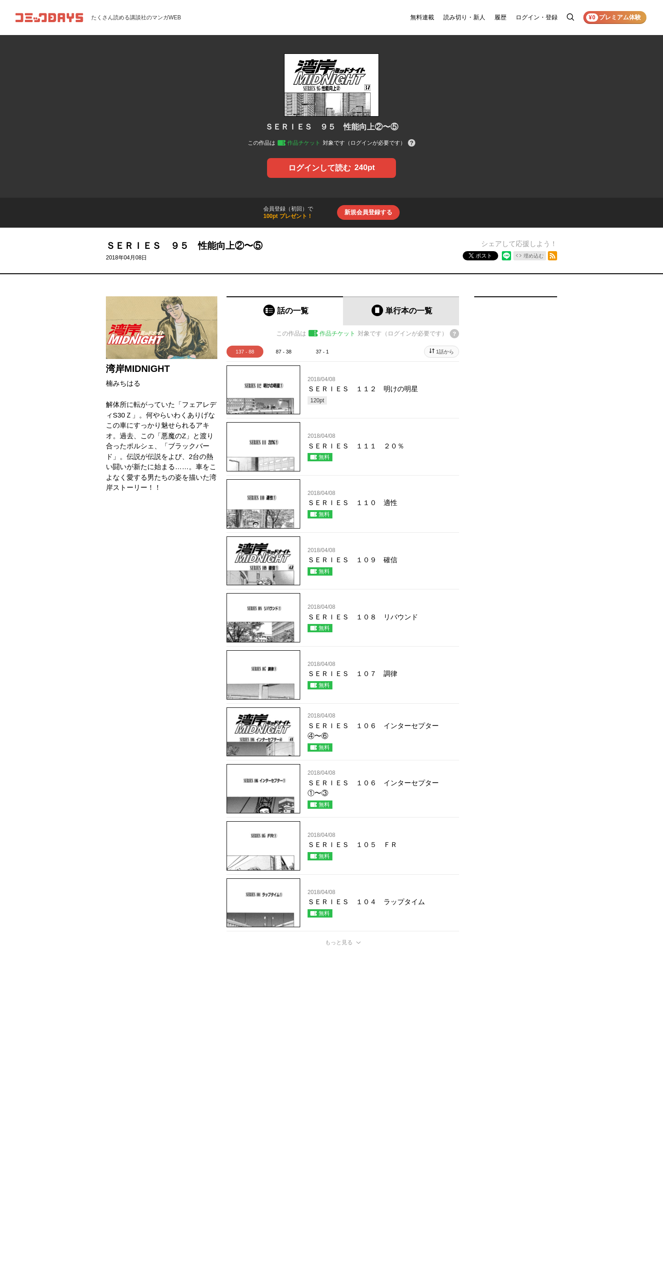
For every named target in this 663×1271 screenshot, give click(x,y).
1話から (445, 351)
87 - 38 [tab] (283, 351)
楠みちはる (123, 383)
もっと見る (339, 942)
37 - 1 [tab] (322, 351)
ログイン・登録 (537, 17)
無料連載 (422, 17)
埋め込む (533, 256)
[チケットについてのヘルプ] (411, 143)
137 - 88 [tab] (245, 351)
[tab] (285, 310)
